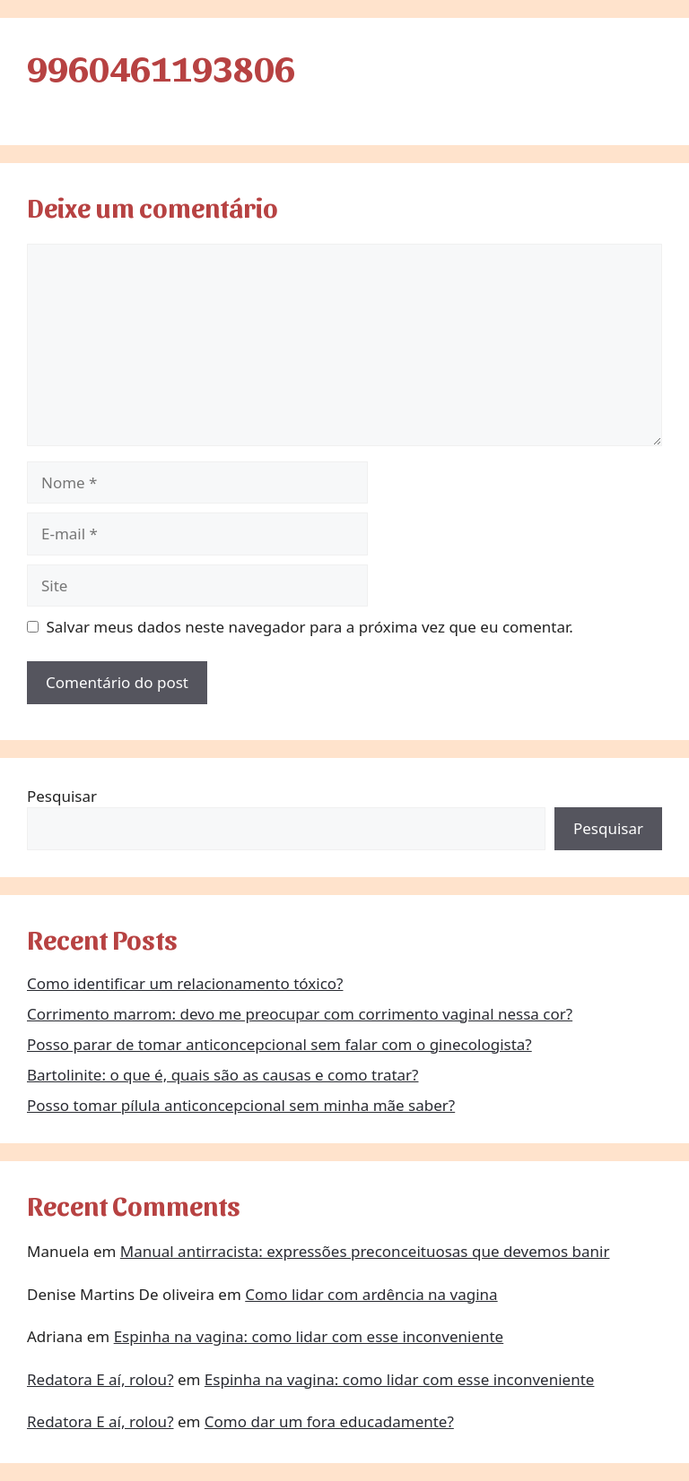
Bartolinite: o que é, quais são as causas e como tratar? (223, 1074)
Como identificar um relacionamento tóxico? (185, 983)
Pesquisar (62, 796)
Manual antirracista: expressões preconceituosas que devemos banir (365, 1251)
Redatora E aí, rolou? (100, 1379)
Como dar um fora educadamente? (329, 1421)
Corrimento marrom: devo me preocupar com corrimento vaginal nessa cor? (299, 1013)
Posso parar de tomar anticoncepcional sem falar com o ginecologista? (279, 1044)
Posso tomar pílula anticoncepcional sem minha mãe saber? (241, 1105)
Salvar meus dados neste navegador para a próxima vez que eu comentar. (310, 626)
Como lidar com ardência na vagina (371, 1294)
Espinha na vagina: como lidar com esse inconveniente (309, 1336)
